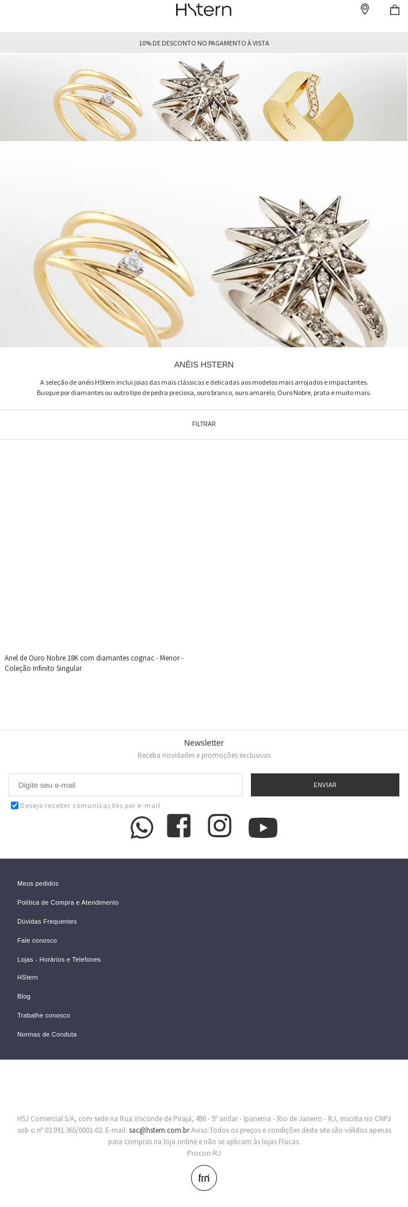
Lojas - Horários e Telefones (59, 960)
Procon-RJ (204, 1153)
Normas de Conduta (47, 1034)
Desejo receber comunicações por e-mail (86, 805)
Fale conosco (37, 940)
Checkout (394, 10)
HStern (27, 977)
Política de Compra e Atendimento (68, 902)
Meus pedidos (38, 883)
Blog (23, 996)
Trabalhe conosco (43, 1015)
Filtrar (204, 424)
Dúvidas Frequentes (47, 921)
